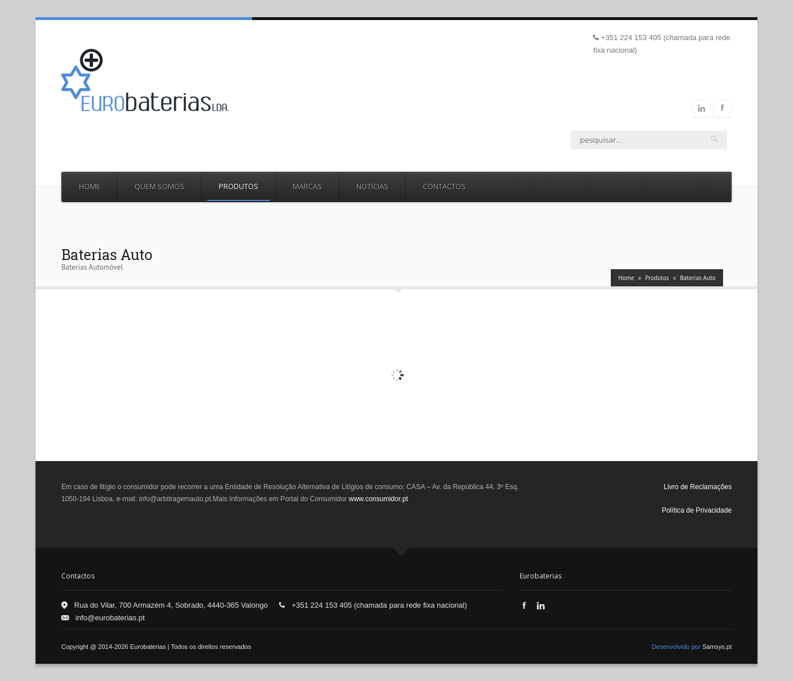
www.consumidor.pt (378, 499)
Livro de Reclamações (698, 487)
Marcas (307, 186)
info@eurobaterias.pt (110, 617)
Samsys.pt (717, 646)
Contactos (444, 186)
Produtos (238, 186)
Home (89, 186)
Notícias (372, 186)
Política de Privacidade (697, 510)
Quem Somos (159, 186)
